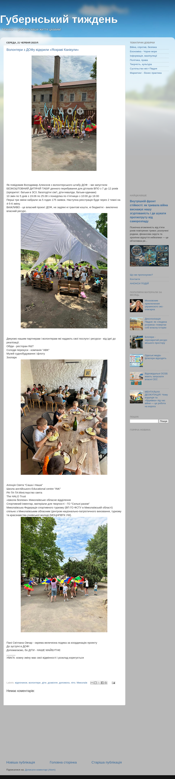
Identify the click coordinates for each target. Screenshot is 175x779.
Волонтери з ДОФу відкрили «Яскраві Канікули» (42, 50)
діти (44, 682)
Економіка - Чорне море (143, 51)
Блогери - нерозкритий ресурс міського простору (156, 340)
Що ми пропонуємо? (141, 274)
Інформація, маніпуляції (143, 55)
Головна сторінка (63, 762)
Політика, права (139, 60)
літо (73, 682)
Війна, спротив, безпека (143, 47)
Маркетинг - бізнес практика (146, 73)
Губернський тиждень (59, 19)
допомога (64, 682)
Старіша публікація (106, 762)
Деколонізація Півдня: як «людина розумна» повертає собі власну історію (156, 323)
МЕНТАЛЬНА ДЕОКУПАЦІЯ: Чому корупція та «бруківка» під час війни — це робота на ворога (156, 399)
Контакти (135, 279)
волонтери (35, 682)
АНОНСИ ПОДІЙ (139, 283)
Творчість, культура (141, 64)
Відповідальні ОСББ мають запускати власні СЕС (156, 376)
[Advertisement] (64, 732)
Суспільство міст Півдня (143, 68)
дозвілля (53, 682)
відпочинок (21, 682)
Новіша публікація (20, 762)
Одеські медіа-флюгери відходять (155, 357)
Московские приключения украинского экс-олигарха (154, 305)
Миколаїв (82, 682)
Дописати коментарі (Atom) (40, 769)
